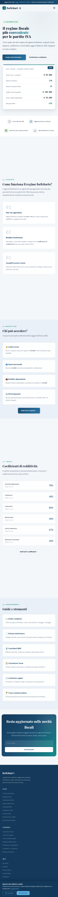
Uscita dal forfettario (9, 820)
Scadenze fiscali (8, 810)
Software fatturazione (9, 842)
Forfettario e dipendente (10, 845)
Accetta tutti (23, 893)
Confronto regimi (8, 835)
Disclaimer (6, 877)
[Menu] (54, 8)
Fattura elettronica (8, 804)
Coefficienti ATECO (8, 800)
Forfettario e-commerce (10, 849)
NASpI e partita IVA (8, 852)
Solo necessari (9, 893)
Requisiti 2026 (7, 797)
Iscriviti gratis (29, 749)
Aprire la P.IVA (7, 814)
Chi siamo (5, 863)
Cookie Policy (7, 873)
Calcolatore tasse (8, 832)
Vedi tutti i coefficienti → (29, 552)
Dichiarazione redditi (9, 817)
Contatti (5, 867)
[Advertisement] (29, 155)
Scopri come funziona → (14, 57)
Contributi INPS (7, 807)
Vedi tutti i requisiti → (29, 411)
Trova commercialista (9, 839)
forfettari (12, 8)
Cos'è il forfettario (8, 794)
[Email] (29, 743)
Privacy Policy (7, 870)
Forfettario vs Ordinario (38, 57)
